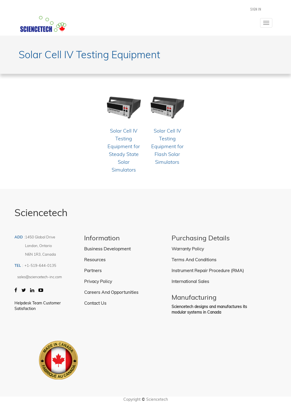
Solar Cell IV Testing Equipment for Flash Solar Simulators (167, 146)
